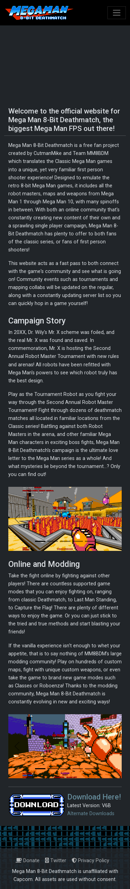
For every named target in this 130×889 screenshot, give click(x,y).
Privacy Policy (90, 861)
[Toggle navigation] (116, 12)
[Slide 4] (77, 541)
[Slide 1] (40, 541)
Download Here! (94, 797)
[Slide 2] (52, 541)
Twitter (55, 861)
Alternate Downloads (90, 814)
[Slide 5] (90, 541)
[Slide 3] (65, 541)
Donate (28, 861)
